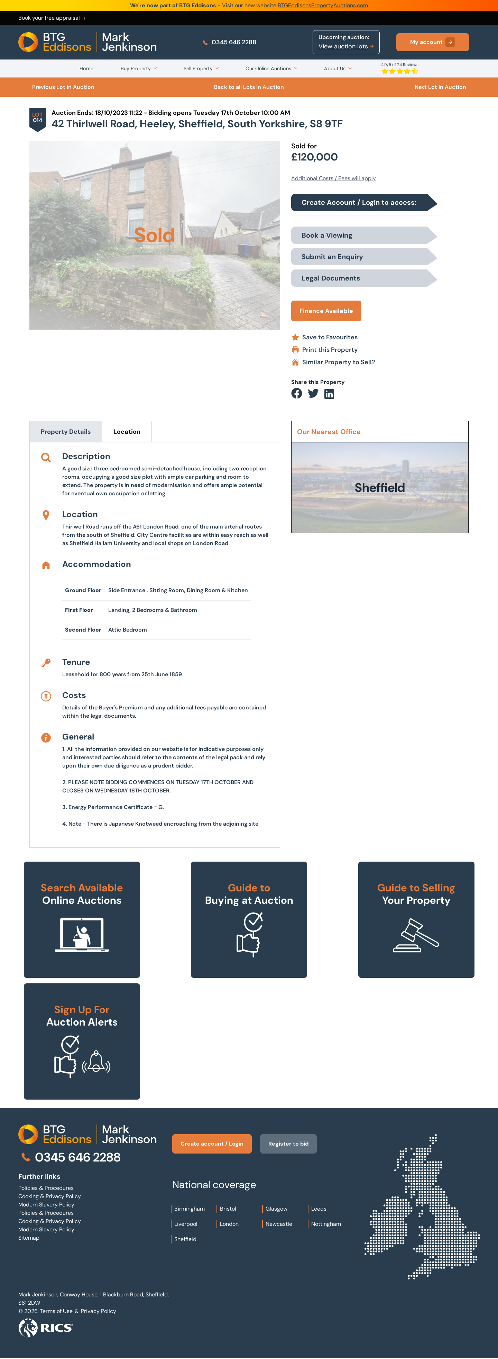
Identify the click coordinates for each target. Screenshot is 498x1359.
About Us (334, 68)
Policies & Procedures (46, 1188)
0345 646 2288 (229, 42)
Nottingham (326, 1224)
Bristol (228, 1208)
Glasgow (276, 1208)
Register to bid (288, 1143)
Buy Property (136, 68)
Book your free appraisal (52, 18)
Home (86, 68)
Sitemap (28, 1237)
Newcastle (279, 1224)
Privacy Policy (98, 1311)
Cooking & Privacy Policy (49, 1196)
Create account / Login (212, 1143)
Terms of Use (56, 1311)
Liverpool (185, 1224)
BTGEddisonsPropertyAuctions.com (323, 5)
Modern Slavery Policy (46, 1204)
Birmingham (189, 1208)
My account (432, 42)
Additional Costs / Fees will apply (333, 178)
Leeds (318, 1208)
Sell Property (198, 68)
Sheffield (185, 1239)
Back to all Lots (249, 87)
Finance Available (326, 311)
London (229, 1224)
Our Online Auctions (268, 68)
